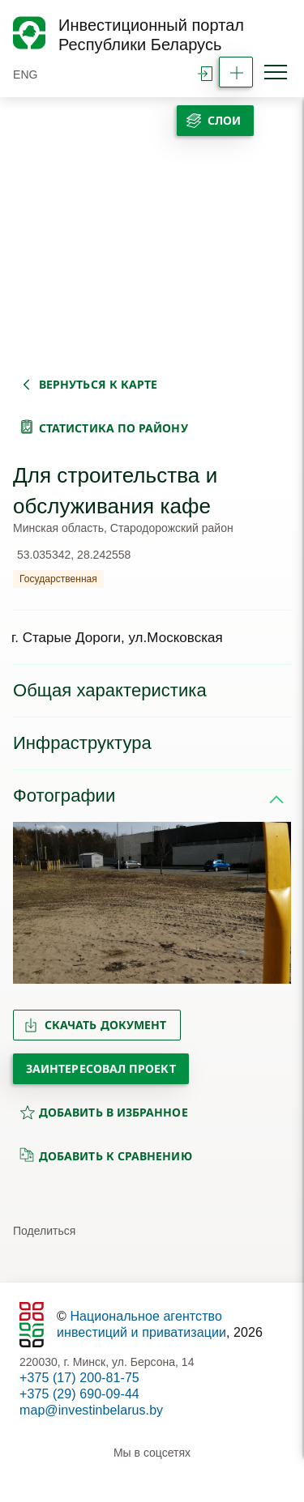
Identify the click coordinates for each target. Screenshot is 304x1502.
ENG (25, 74)
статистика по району (113, 428)
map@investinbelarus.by (91, 1410)
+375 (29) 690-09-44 (79, 1394)
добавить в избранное (103, 1112)
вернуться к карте (98, 384)
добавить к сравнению (105, 1155)
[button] (32, 903)
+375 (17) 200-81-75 (79, 1378)
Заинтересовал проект (101, 1068)
